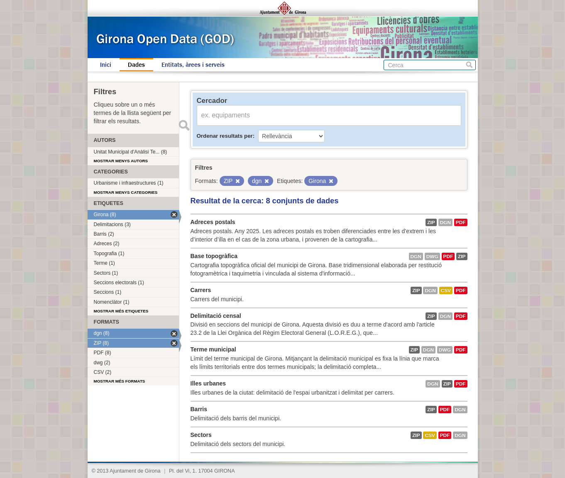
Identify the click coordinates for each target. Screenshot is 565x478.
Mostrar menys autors (121, 161)
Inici (105, 65)
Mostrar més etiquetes (121, 311)
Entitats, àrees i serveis (193, 65)
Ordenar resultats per (225, 136)
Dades (136, 65)
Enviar (184, 125)
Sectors (201, 435)
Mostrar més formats (119, 381)
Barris (199, 409)
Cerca (469, 64)
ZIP (431, 222)
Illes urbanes (208, 383)
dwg (432, 256)
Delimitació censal (216, 315)
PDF (461, 222)
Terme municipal (213, 349)
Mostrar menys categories (126, 192)
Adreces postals (213, 222)
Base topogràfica (214, 256)
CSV (446, 290)
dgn (445, 222)
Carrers (201, 290)
